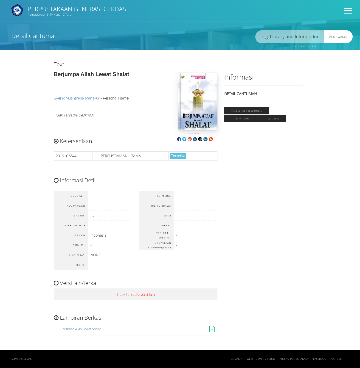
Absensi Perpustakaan (294, 358)
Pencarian (338, 37)
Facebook (319, 358)
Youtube (336, 358)
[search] (289, 36)
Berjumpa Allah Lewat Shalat (80, 329)
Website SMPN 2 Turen (261, 358)
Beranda (236, 358)
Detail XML (243, 118)
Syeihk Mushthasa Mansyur (76, 98)
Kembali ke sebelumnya (246, 111)
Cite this (273, 118)
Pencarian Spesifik (305, 46)
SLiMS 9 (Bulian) (21, 358)
